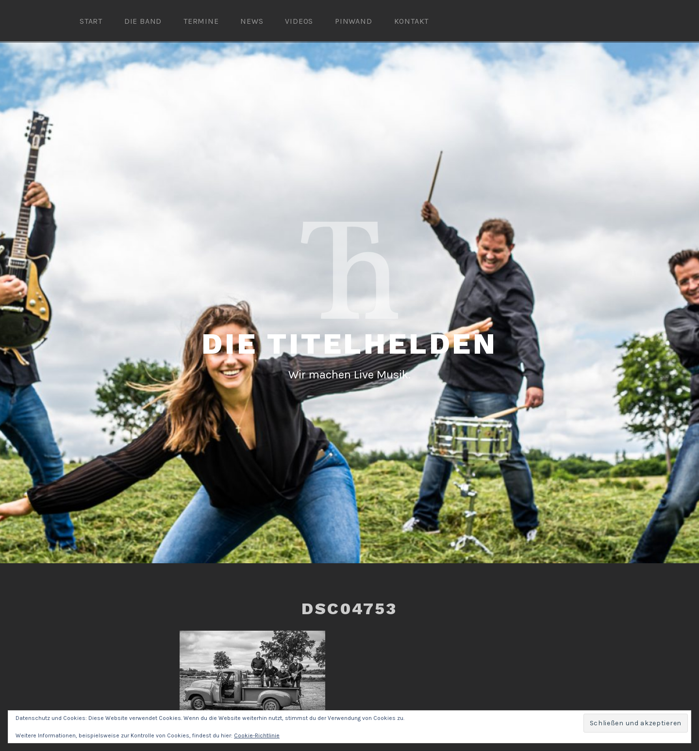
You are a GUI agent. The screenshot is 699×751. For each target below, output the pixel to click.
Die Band (143, 21)
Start (91, 21)
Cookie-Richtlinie (257, 735)
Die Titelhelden (349, 344)
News (251, 21)
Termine (201, 21)
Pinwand (353, 21)
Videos (299, 21)
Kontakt (411, 21)
